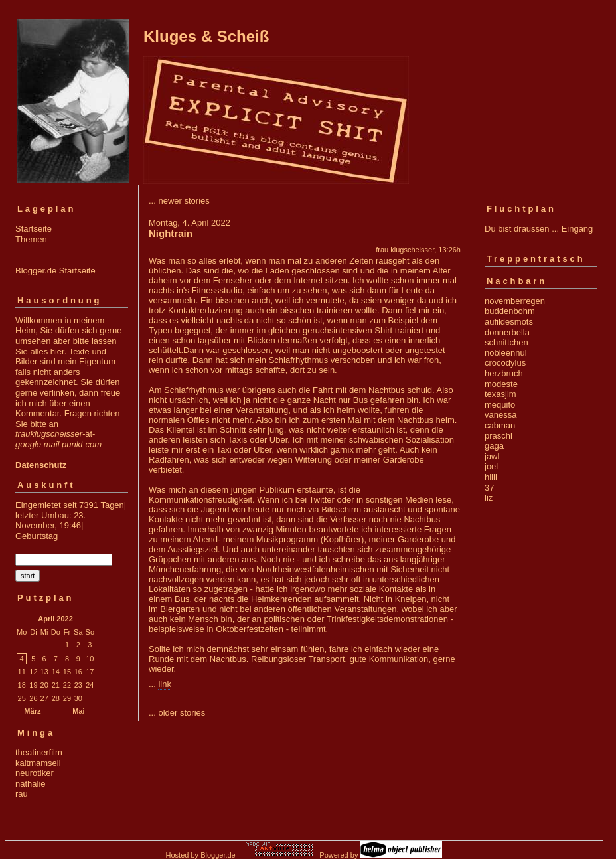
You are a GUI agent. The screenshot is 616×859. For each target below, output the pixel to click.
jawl (492, 456)
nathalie (30, 784)
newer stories (183, 201)
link (164, 684)
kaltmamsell (38, 763)
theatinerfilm (38, 752)
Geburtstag (36, 536)
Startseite (33, 229)
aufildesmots (509, 322)
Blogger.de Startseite (55, 270)
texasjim (500, 394)
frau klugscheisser (405, 250)
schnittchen (506, 342)
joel (491, 466)
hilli (491, 477)
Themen (31, 239)
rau (21, 794)
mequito (500, 405)
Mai (78, 711)
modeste (501, 384)
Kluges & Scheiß (206, 36)
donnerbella (507, 332)
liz (489, 498)
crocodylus (505, 363)
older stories (181, 713)
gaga (494, 446)
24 (90, 685)
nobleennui (506, 353)
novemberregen (515, 301)
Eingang (577, 229)
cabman (500, 425)
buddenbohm (510, 311)
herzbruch (504, 373)
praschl (498, 436)
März (32, 711)
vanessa (500, 415)
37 (489, 488)
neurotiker (34, 773)
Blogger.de (218, 855)
